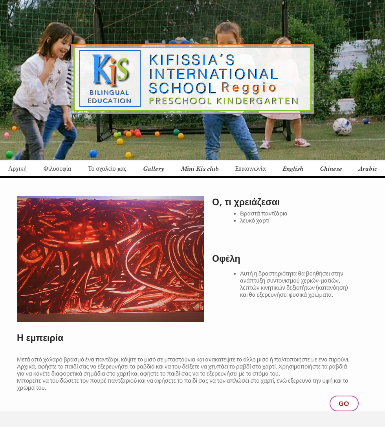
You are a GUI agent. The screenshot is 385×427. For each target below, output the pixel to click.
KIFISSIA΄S (192, 60)
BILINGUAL (110, 93)
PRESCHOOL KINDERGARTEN (224, 101)
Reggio (254, 87)
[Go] (344, 403)
